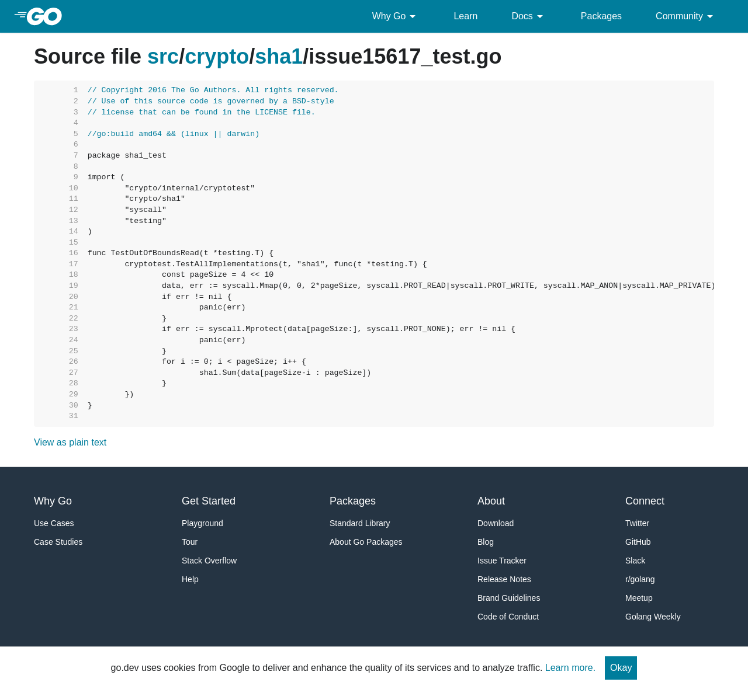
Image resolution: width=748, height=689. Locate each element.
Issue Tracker (502, 560)
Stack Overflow (209, 560)
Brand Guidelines (508, 598)
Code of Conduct (508, 616)
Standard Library (360, 523)
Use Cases (54, 523)
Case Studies (58, 542)
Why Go (396, 16)
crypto (217, 56)
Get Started (209, 501)
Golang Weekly (653, 616)
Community (686, 16)
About (491, 501)
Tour (190, 542)
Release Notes (504, 579)
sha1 (279, 56)
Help (190, 579)
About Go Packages (366, 542)
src (163, 56)
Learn (465, 16)
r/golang (640, 579)
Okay (621, 668)
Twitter (637, 523)
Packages (601, 16)
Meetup (639, 598)
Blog (485, 542)
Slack (635, 560)
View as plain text (70, 442)
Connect (644, 501)
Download (495, 523)
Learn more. (570, 668)
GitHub (638, 542)
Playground (202, 523)
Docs (528, 16)
